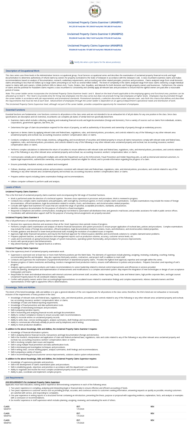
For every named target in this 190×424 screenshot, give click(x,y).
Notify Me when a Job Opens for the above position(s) (95, 62)
